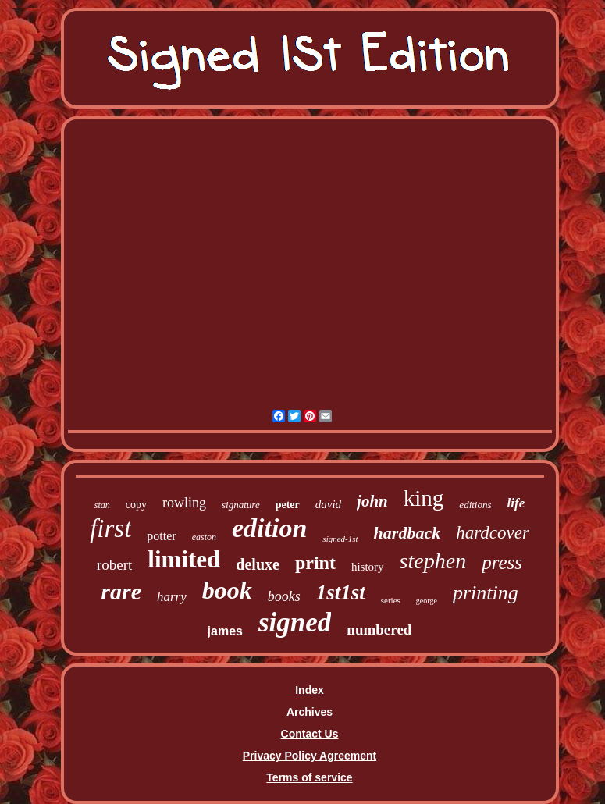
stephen (433, 561)
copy (136, 505)
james (225, 631)
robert (114, 565)
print (315, 563)
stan (102, 505)
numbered (379, 629)
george (426, 600)
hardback (407, 533)
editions (475, 505)
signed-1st (340, 538)
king (424, 498)
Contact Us (310, 734)
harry (172, 596)
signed (294, 622)
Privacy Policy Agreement (309, 755)
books (284, 596)
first (110, 528)
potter (161, 536)
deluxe (257, 564)
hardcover (492, 533)
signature (241, 505)
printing (485, 593)
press (502, 562)
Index (309, 690)
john (372, 501)
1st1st (340, 592)
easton (204, 537)
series (390, 600)
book (227, 590)
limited (184, 559)
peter (288, 505)
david (328, 504)
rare (121, 591)
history (367, 566)
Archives (309, 712)
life (516, 503)
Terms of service (309, 777)
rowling (184, 503)
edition (269, 528)
